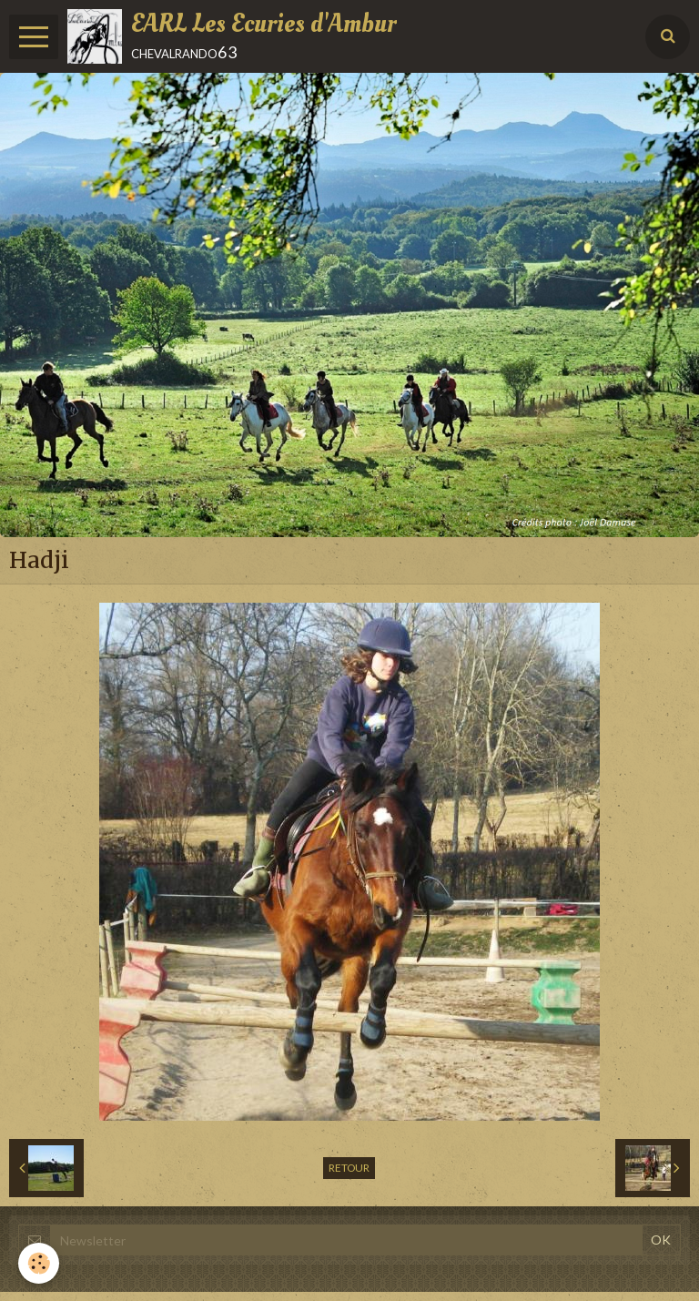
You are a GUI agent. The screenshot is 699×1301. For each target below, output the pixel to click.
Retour (349, 1167)
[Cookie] (38, 1263)
